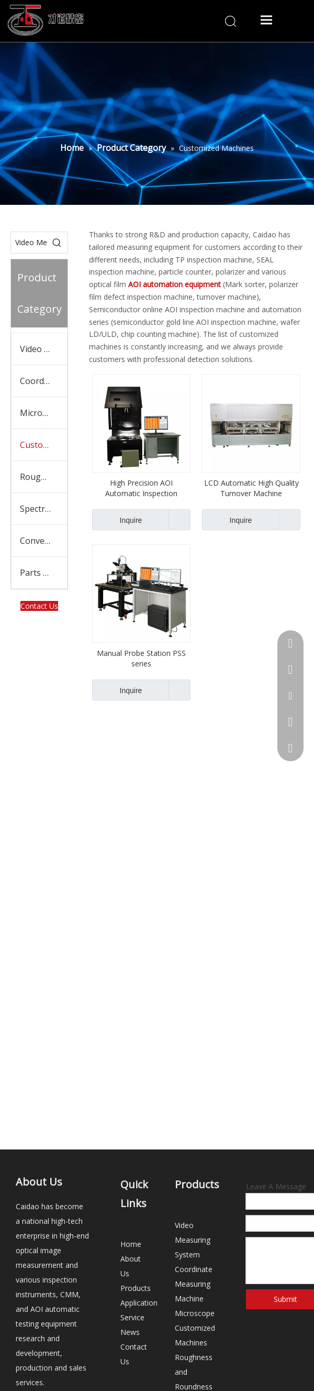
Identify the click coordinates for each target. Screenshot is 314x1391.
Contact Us (39, 606)
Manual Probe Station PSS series (141, 658)
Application (139, 1303)
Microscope (42, 413)
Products (135, 1288)
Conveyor (39, 540)
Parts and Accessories (43, 572)
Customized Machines (43, 445)
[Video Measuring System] (29, 242)
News (130, 1332)
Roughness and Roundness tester (43, 477)
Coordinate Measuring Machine (43, 381)
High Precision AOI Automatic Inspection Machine (141, 488)
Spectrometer (43, 508)
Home (130, 1244)
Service (132, 1317)
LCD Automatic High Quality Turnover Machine (251, 488)
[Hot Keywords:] (57, 242)
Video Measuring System (43, 349)
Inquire (117, 519)
